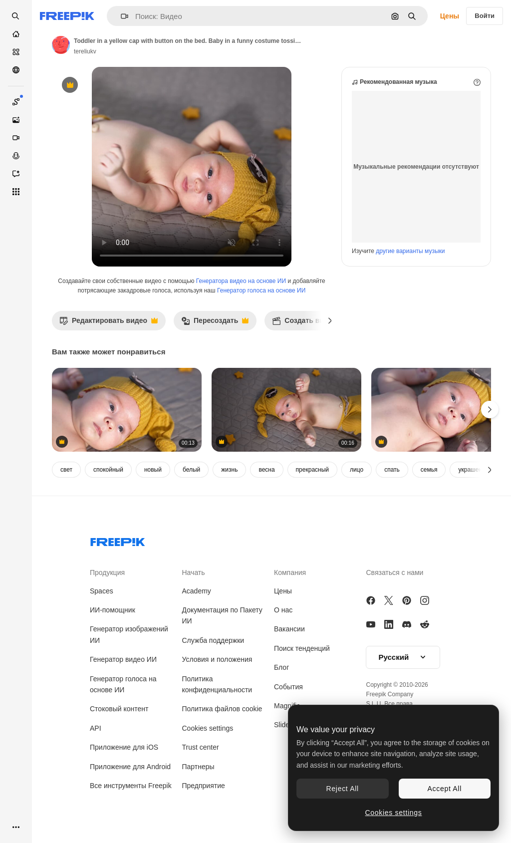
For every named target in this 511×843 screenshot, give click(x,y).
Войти (485, 15)
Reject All (342, 789)
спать (392, 469)
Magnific (287, 706)
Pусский (403, 657)
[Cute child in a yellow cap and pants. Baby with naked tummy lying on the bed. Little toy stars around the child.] (286, 410)
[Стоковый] (16, 52)
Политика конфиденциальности (217, 684)
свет (66, 469)
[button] (120, 16)
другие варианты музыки (410, 251)
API (95, 728)
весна (266, 469)
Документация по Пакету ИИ (222, 615)
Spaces (101, 591)
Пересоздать (215, 323)
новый (153, 469)
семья (429, 469)
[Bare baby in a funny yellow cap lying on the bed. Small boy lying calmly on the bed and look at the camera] (127, 410)
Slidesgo (287, 725)
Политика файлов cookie (222, 709)
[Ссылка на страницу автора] (61, 45)
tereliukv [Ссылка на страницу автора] (85, 51)
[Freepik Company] (118, 540)
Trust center (200, 747)
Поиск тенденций (302, 648)
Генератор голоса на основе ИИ (261, 290)
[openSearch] (16, 16)
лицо (356, 469)
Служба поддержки (213, 640)
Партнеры (198, 767)
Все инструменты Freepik (131, 786)
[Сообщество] (16, 70)
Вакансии (289, 629)
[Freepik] (67, 16)
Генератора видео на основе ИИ (241, 281)
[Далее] (330, 320)
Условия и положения (217, 659)
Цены (450, 16)
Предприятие (203, 786)
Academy (196, 591)
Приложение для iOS (124, 747)
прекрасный (312, 469)
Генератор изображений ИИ (129, 634)
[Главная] (16, 34)
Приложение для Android (130, 767)
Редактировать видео (108, 323)
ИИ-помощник (112, 610)
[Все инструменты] (16, 192)
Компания (290, 572)
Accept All (445, 789)
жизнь (229, 469)
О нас (283, 610)
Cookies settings (208, 728)
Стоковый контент (119, 709)
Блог (281, 667)
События (288, 687)
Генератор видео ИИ (123, 659)
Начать (193, 572)
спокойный (108, 469)
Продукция (107, 572)
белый (191, 469)
